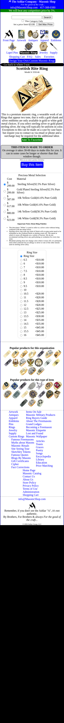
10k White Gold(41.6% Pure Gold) (36, 204)
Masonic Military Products (40, 414)
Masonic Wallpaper (36, 436)
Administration (31, 491)
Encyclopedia (43, 456)
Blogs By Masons (21, 458)
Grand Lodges (33, 424)
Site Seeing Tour (20, 448)
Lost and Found (34, 433)
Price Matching (44, 465)
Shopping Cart (31, 494)
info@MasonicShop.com (32, 499)
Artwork (13, 411)
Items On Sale (33, 411)
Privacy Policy (31, 485)
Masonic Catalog (32, 473)
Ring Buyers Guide (36, 417)
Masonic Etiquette (36, 430)
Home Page (29, 470)
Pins (11, 424)
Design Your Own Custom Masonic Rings (32, 60)
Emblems (14, 421)
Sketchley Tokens (21, 451)
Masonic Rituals (20, 445)
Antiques (14, 414)
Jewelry (13, 430)
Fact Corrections (20, 467)
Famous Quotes (19, 454)
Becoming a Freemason (39, 427)
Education (41, 462)
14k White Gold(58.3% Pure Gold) (36, 218)
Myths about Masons (22, 442)
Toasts (39, 444)
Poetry (39, 450)
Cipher (15, 464)
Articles (40, 441)
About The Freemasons (38, 421)
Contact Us (29, 476)
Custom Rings (16, 436)
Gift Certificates (20, 461)
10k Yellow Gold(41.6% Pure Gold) (37, 197)
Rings (12, 427)
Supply (12, 433)
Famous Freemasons (22, 439)
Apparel (13, 417)
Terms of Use (30, 488)
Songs (39, 453)
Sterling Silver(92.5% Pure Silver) (36, 184)
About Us (28, 479)
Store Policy (29, 482)
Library (40, 459)
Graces (40, 447)
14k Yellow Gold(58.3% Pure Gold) (37, 211)
